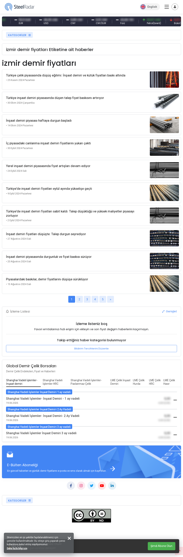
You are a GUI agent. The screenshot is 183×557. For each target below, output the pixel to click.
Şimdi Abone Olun (161, 545)
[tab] (23, 382)
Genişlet (169, 311)
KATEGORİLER (19, 35)
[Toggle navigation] (175, 6)
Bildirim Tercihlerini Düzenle (91, 348)
